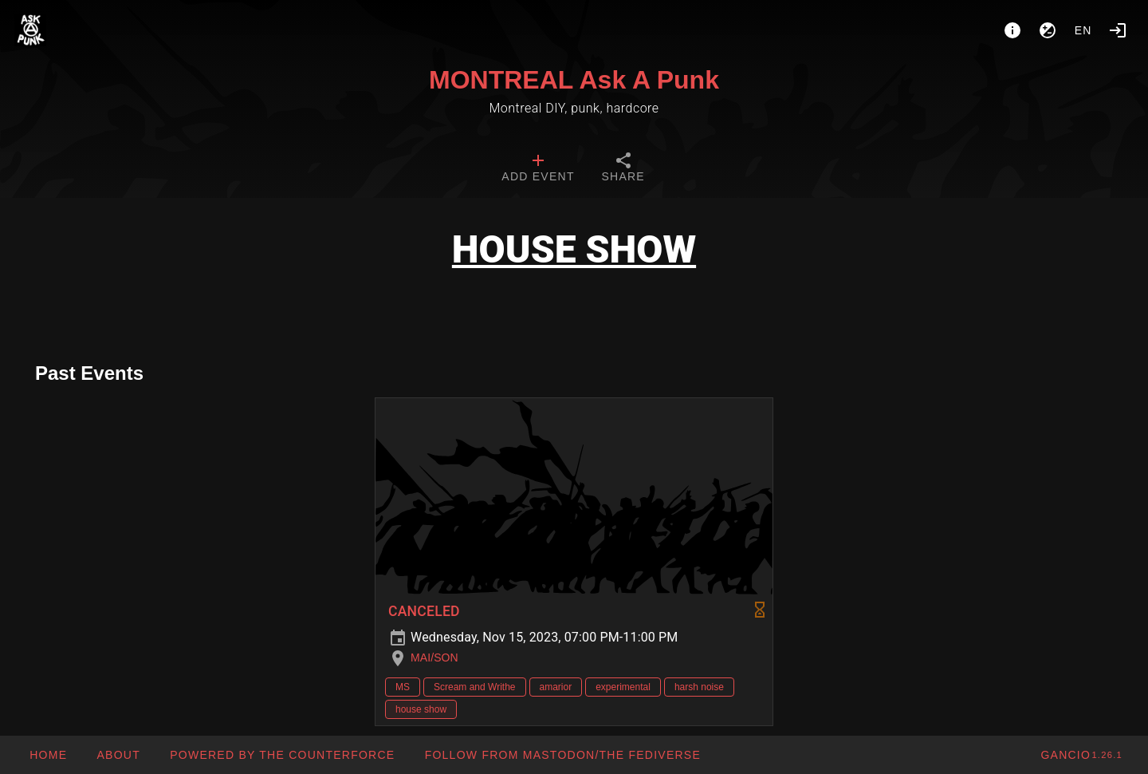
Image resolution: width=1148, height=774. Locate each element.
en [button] (1083, 30)
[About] (1012, 30)
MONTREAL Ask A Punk (574, 79)
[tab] (538, 169)
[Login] (1117, 30)
